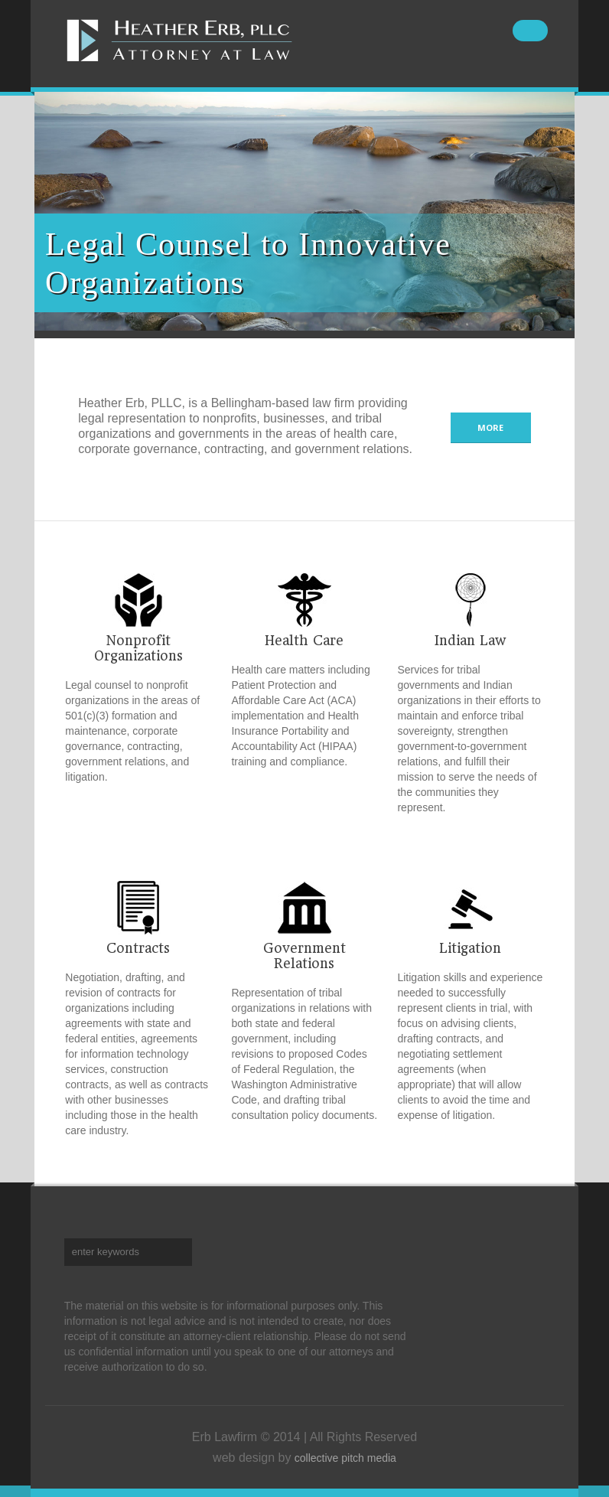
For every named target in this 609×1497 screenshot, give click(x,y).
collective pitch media (345, 1458)
